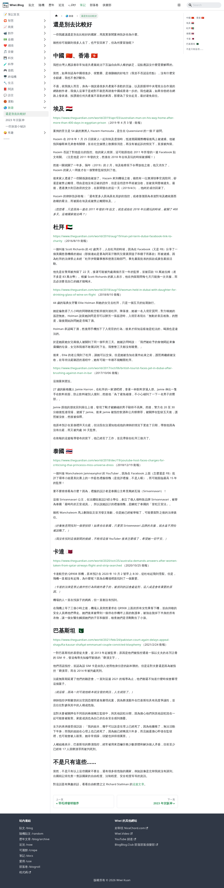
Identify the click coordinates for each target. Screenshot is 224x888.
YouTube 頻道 (125, 839)
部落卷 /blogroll (29, 867)
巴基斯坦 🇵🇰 (192, 43)
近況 (61, 5)
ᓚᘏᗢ (72, 5)
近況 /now (26, 844)
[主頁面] (56, 16)
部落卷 (94, 5)
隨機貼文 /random (31, 833)
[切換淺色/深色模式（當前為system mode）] (179, 5)
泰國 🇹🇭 (190, 33)
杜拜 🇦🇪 (190, 28)
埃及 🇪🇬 (190, 22)
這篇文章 (138, 784)
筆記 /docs (26, 856)
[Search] (204, 5)
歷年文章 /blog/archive (34, 839)
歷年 (51, 5)
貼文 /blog (26, 828)
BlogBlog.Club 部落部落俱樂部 (136, 844)
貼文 (32, 5)
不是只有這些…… (194, 49)
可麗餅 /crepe (28, 850)
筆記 (83, 5)
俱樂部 (107, 5)
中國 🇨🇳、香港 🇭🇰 (195, 17)
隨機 (41, 5)
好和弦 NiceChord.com (131, 828)
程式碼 (25, 872)
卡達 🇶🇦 (190, 38)
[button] (25, 20)
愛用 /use (25, 861)
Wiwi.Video (124, 833)
